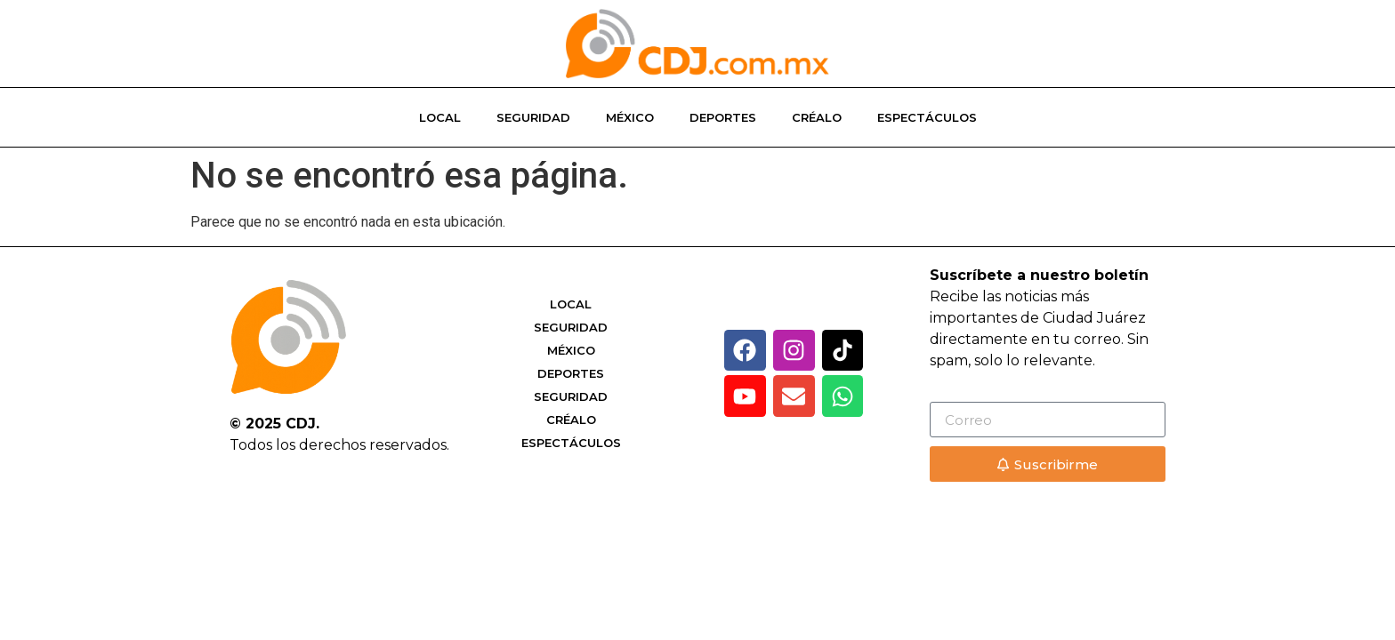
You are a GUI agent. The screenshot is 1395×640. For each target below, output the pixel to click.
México (630, 117)
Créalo (817, 117)
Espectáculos (927, 117)
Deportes (722, 117)
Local (440, 117)
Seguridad (533, 117)
